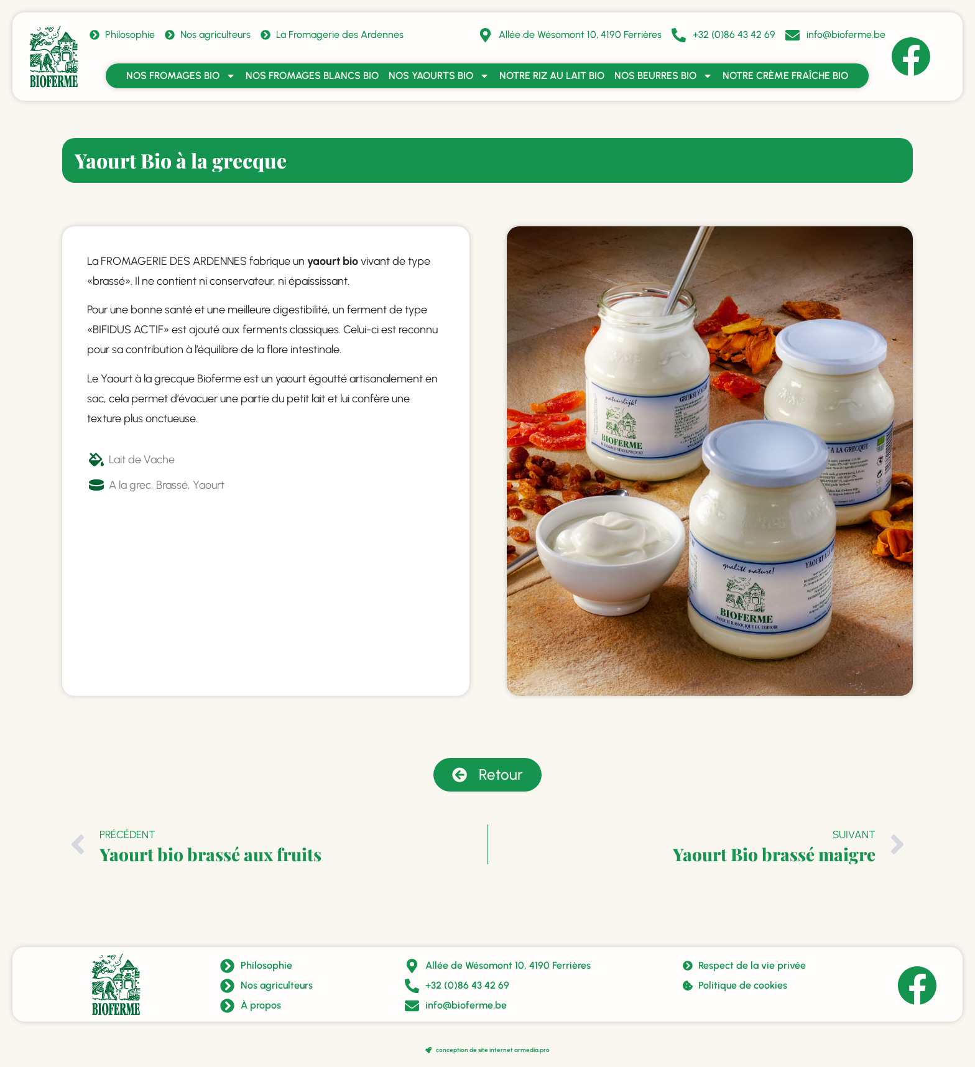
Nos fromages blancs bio (312, 75)
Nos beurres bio (663, 76)
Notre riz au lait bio (551, 75)
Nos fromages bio (181, 76)
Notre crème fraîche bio (785, 75)
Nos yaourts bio (439, 76)
